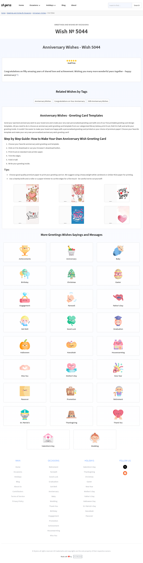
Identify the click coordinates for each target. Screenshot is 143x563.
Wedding (53, 501)
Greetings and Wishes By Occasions (19, 13)
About (73, 5)
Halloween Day (89, 501)
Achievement (53, 525)
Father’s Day (89, 496)
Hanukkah (89, 511)
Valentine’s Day (89, 467)
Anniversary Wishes (39, 13)
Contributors (18, 491)
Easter (89, 481)
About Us (18, 486)
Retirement (53, 467)
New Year (89, 486)
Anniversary (54, 491)
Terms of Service (18, 496)
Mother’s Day (89, 491)
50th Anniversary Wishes (98, 101)
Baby (54, 496)
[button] (35, 5)
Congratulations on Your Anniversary (69, 101)
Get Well (53, 486)
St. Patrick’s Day (89, 506)
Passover (89, 516)
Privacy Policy (17, 501)
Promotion (53, 521)
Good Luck (53, 476)
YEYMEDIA (78, 556)
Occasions (18, 472)
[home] (6, 5)
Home (21, 5)
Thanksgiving (89, 472)
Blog (63, 5)
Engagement (53, 516)
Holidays (17, 476)
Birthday (53, 511)
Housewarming (53, 530)
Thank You (53, 506)
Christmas (89, 476)
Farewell (53, 472)
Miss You (53, 535)
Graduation (53, 481)
